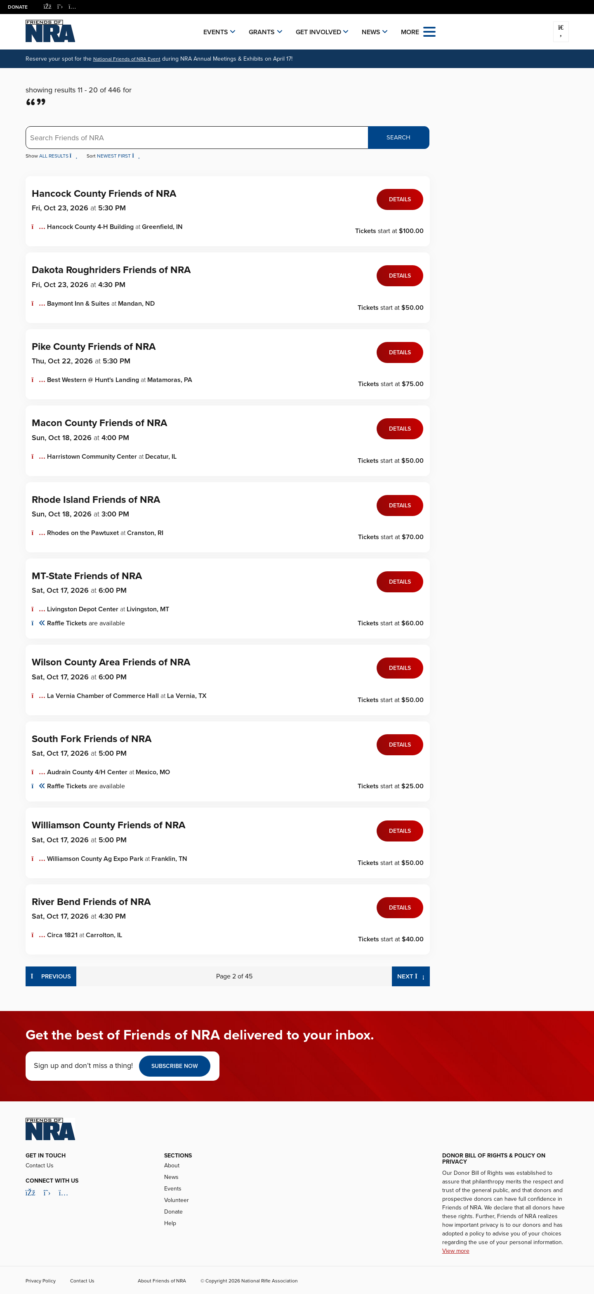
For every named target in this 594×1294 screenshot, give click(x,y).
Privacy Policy (41, 1281)
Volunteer (176, 1200)
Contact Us (40, 1165)
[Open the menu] (429, 31)
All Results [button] (59, 156)
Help (170, 1223)
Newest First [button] (118, 156)
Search (398, 137)
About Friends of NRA (162, 1281)
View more (455, 1250)
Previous (51, 975)
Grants (262, 32)
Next (413, 975)
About (171, 1165)
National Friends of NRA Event (126, 59)
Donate (18, 7)
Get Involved (318, 32)
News (371, 32)
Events (215, 32)
